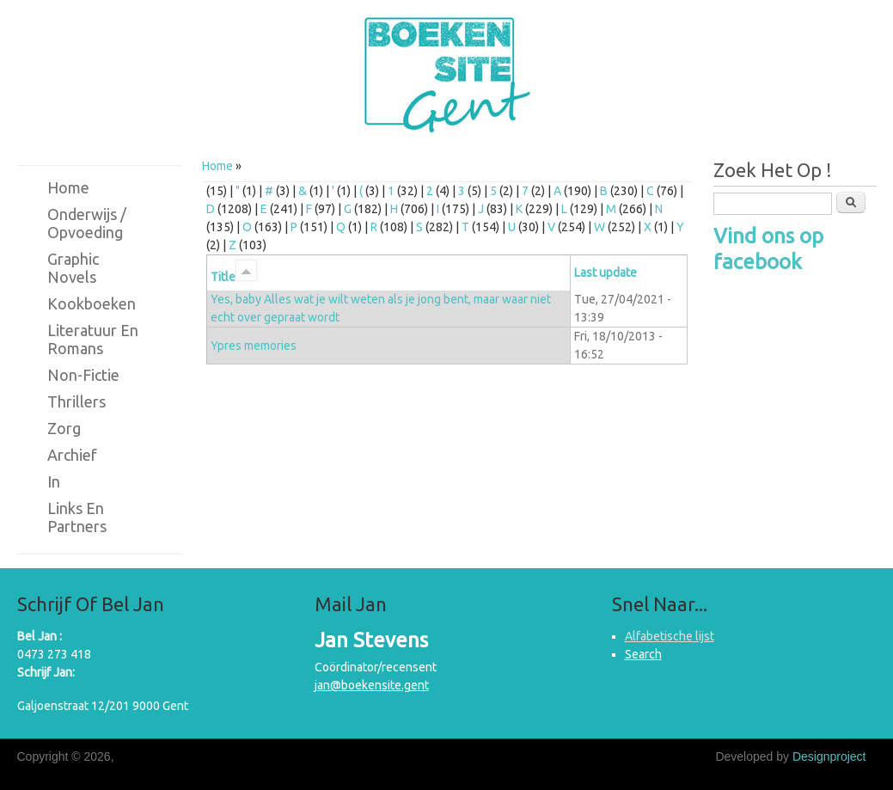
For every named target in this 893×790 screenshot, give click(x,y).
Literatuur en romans (92, 339)
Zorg (64, 428)
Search (643, 654)
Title (234, 277)
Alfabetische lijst (669, 636)
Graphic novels (73, 267)
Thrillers (76, 401)
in (53, 481)
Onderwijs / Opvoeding (86, 223)
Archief (72, 454)
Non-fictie (83, 374)
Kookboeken (91, 303)
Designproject (829, 756)
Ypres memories (254, 345)
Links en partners (77, 517)
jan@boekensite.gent (372, 685)
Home (217, 166)
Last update (605, 272)
